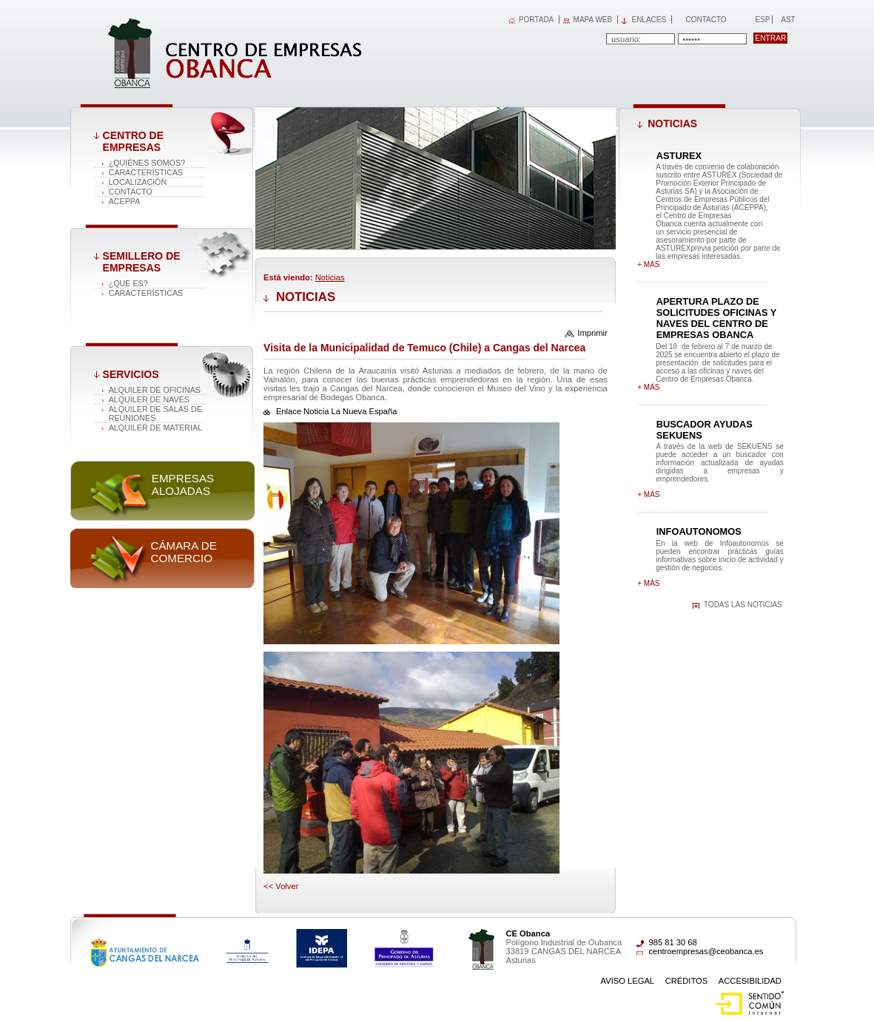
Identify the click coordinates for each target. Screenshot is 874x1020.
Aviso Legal (628, 980)
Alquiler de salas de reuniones (155, 413)
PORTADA (536, 20)
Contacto (705, 20)
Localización (138, 182)
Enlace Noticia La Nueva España (336, 411)
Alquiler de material (156, 427)
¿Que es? (128, 283)
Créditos (686, 980)
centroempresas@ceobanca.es (705, 951)
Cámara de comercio (183, 551)
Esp (761, 20)
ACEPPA (125, 201)
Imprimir (592, 332)
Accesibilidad (750, 980)
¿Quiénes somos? (147, 162)
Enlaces (648, 20)
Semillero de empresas (142, 262)
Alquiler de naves (149, 399)
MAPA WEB (593, 20)
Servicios (131, 374)
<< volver (280, 886)
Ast (787, 20)
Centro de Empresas (133, 141)
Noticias (330, 277)
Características (146, 172)
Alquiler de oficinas (155, 389)
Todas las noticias (743, 605)
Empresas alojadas (183, 484)
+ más (648, 264)
